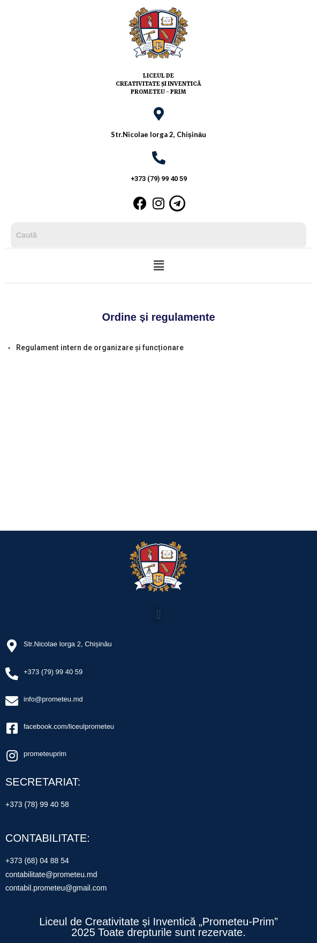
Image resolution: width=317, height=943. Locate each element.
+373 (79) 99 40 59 (159, 179)
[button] (158, 265)
